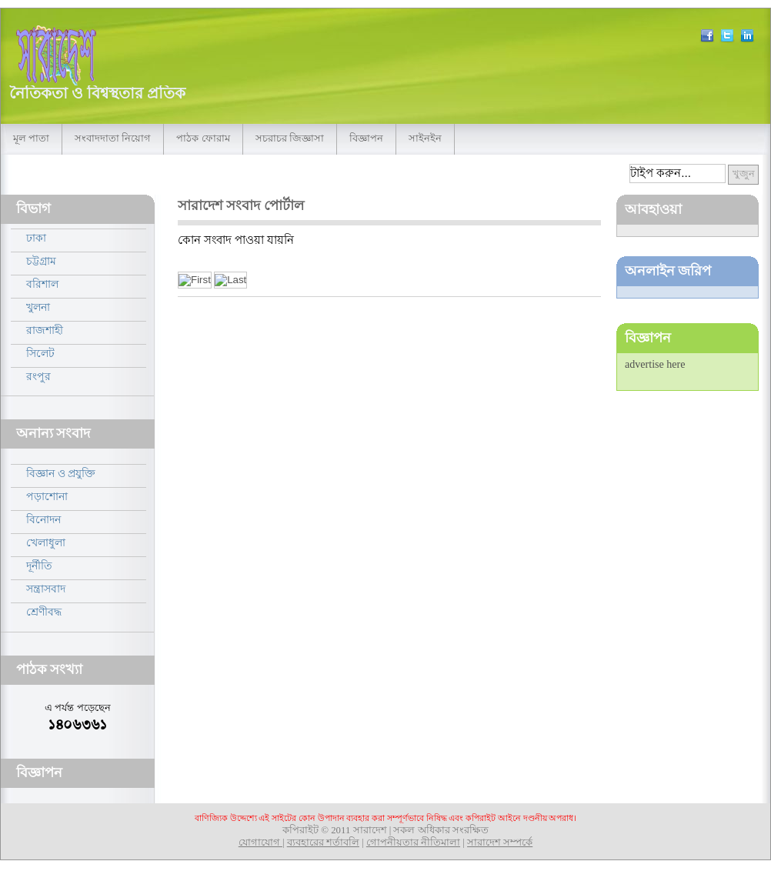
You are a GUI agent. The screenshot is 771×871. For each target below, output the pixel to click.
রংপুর (38, 376)
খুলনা (38, 307)
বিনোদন (43, 519)
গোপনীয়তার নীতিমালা (413, 842)
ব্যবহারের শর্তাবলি (323, 842)
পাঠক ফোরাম (202, 138)
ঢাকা (36, 238)
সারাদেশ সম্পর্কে (499, 842)
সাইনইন (425, 138)
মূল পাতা (31, 138)
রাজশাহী (44, 330)
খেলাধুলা (45, 542)
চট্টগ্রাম (41, 261)
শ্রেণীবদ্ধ (44, 612)
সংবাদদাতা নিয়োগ (113, 138)
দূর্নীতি (39, 565)
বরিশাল (42, 284)
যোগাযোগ (260, 842)
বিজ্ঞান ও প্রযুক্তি (60, 473)
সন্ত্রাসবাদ (45, 588)
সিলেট (40, 353)
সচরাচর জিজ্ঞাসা (289, 138)
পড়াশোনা (47, 496)
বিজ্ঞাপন (366, 138)
